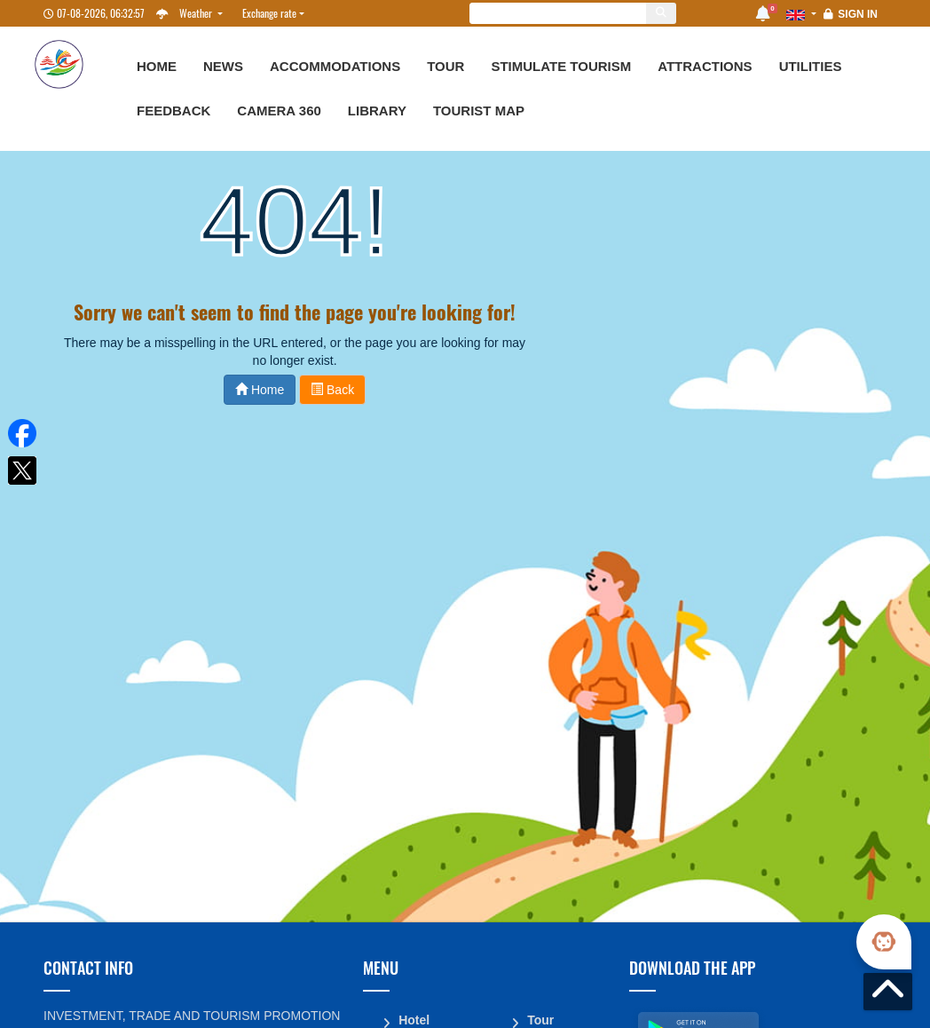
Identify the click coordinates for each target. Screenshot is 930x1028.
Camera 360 (278, 110)
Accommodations (335, 66)
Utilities (810, 66)
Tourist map (478, 110)
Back (332, 390)
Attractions (705, 66)
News (223, 66)
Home (157, 66)
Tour (445, 66)
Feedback (173, 110)
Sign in (858, 14)
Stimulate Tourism (561, 66)
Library (377, 110)
